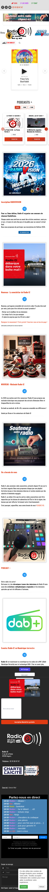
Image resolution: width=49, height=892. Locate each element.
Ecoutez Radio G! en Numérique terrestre (17, 609)
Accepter (23, 887)
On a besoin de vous (9, 447)
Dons (14, 3)
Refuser (41, 887)
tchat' (34, 3)
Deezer (24, 85)
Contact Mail (12, 743)
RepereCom (12, 875)
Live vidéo (24, 3)
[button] (45, 71)
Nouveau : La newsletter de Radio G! (15, 282)
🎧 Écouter (13, 139)
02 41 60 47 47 (17, 7)
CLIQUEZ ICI (40, 481)
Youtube (29, 85)
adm (3, 877)
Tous (17, 107)
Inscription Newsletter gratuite (25, 678)
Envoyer (4, 854)
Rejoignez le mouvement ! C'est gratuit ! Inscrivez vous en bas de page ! (24, 312)
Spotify (19, 85)
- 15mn (24, 107)
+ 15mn (31, 107)
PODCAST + (5, 538)
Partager (24, 625)
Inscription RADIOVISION (11, 201)
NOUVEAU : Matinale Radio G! (12, 367)
